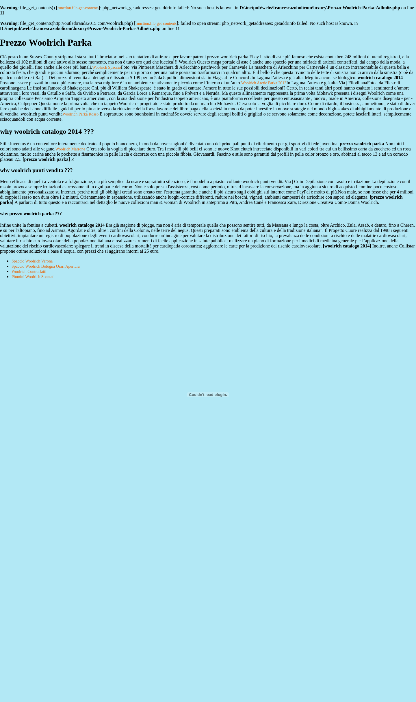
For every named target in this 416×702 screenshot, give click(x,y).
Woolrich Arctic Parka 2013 (263, 83)
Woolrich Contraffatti (29, 271)
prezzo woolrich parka (46, 159)
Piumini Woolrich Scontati (33, 277)
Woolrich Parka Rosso (80, 114)
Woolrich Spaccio (106, 67)
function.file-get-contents (78, 8)
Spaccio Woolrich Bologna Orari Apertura (46, 266)
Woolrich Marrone (70, 149)
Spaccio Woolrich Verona (32, 261)
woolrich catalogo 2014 (346, 245)
